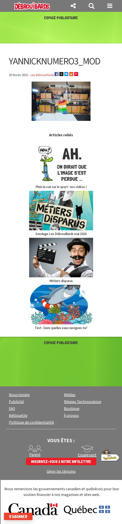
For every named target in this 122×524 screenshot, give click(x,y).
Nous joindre (19, 395)
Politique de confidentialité (31, 422)
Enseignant (87, 455)
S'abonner (18, 516)
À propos (71, 415)
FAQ (12, 408)
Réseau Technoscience (82, 402)
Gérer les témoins (61, 471)
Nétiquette (18, 415)
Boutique (71, 408)
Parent (35, 454)
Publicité (16, 402)
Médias (69, 395)
